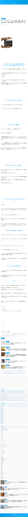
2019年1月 (2, 422)
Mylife (14, 3)
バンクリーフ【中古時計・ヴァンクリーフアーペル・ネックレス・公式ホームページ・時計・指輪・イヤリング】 (14, 396)
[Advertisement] (14, 10)
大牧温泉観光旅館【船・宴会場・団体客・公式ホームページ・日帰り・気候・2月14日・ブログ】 (13, 400)
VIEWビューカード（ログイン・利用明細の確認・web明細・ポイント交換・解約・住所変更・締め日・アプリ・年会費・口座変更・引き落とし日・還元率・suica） (16, 355)
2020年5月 (2, 412)
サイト (2, 327)
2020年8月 (2, 408)
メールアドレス (4, 324)
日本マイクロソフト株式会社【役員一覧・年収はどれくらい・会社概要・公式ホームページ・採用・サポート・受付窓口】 (14, 398)
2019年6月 (2, 416)
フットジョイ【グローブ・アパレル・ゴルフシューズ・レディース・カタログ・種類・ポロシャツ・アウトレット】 (14, 393)
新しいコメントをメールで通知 (6, 330)
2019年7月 (2, 415)
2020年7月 (2, 409)
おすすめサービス (4, 306)
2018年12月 (2, 423)
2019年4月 (2, 419)
